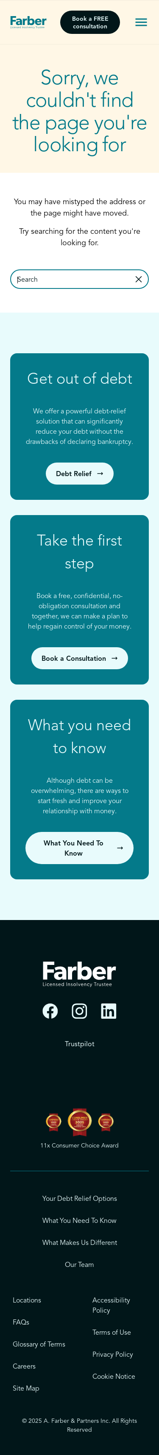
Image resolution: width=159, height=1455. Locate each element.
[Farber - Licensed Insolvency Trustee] (28, 22)
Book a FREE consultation (90, 23)
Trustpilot (80, 1044)
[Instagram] (79, 1011)
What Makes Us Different (79, 1243)
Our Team (79, 1265)
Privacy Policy (112, 1355)
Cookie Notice (113, 1377)
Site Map (26, 1389)
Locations (27, 1300)
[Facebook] (50, 1011)
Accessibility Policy (111, 1305)
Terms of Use (111, 1333)
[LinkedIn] (109, 1011)
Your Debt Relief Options (79, 1199)
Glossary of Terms (39, 1344)
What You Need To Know (79, 1221)
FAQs (21, 1322)
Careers (24, 1367)
